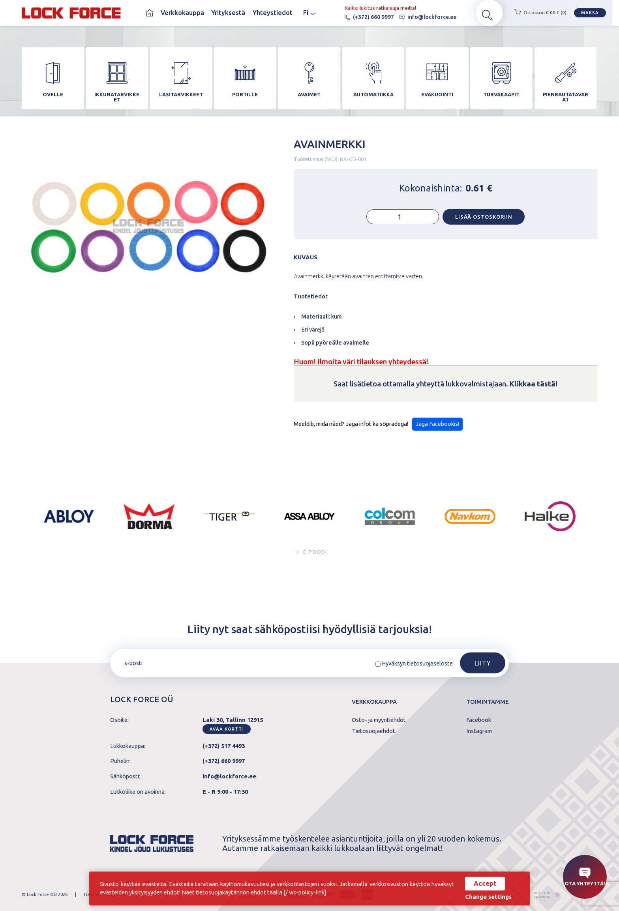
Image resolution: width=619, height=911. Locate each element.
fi (309, 12)
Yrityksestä (228, 12)
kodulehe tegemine (538, 894)
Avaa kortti (226, 729)
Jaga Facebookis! (437, 427)
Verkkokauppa (182, 12)
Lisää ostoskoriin (483, 220)
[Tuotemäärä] (402, 220)
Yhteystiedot (273, 12)
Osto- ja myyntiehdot (379, 720)
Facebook (478, 720)
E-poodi (309, 555)
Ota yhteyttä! (585, 877)
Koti (150, 13)
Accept (483, 883)
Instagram (479, 731)
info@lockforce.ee (420, 17)
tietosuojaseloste (430, 663)
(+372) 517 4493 (224, 745)
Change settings (486, 897)
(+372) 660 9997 (362, 17)
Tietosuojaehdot (373, 731)
